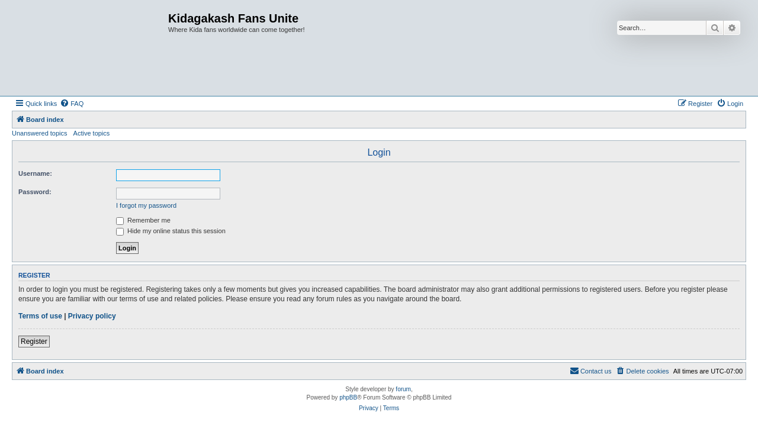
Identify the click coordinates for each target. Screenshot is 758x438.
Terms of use (40, 316)
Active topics (91, 133)
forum (403, 389)
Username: (35, 173)
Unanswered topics (40, 133)
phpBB (348, 397)
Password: (35, 191)
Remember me (143, 220)
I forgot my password (146, 205)
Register (34, 341)
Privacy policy (92, 316)
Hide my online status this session (171, 230)
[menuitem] (71, 103)
